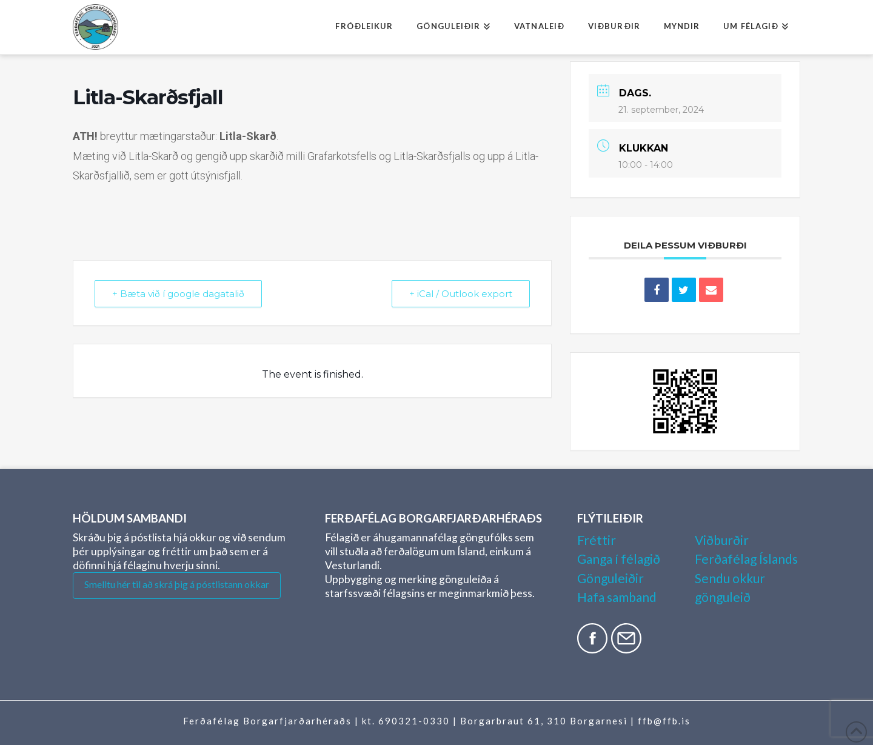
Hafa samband (617, 596)
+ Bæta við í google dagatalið (178, 293)
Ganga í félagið (618, 558)
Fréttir (596, 539)
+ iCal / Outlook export (460, 293)
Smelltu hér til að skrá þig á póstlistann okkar (176, 584)
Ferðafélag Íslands (746, 558)
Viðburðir (722, 539)
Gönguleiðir (610, 578)
